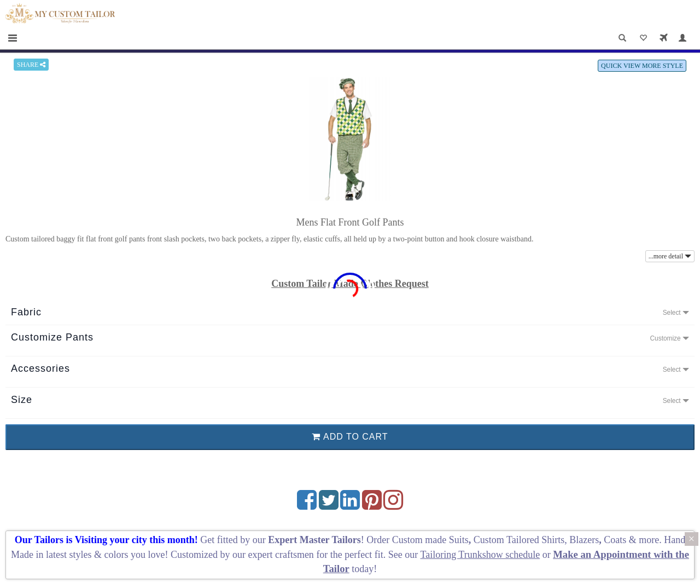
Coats (616, 539)
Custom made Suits (430, 539)
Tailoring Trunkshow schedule (480, 554)
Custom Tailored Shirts (519, 539)
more (649, 539)
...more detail (670, 256)
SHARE (31, 64)
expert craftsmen (280, 554)
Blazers (584, 539)
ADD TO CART (350, 436)
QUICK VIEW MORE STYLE (642, 66)
